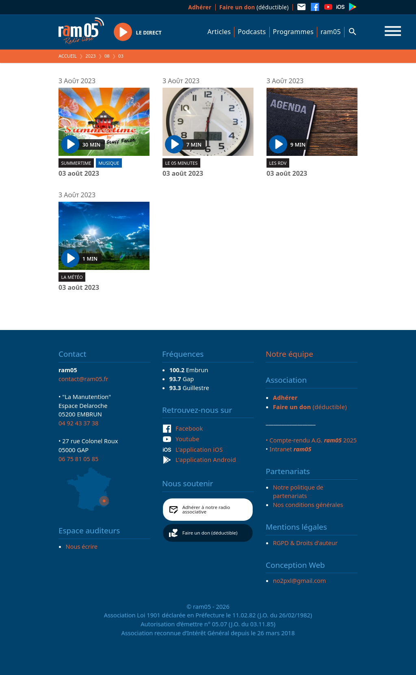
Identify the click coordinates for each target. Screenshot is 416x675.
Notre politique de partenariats (298, 491)
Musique (108, 163)
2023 (90, 56)
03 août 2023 (78, 173)
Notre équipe (289, 354)
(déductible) (254, 7)
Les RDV (277, 163)
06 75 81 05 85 (78, 459)
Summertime (76, 163)
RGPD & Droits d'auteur (305, 543)
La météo (71, 277)
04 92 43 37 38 (78, 423)
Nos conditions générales (308, 504)
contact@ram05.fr (83, 379)
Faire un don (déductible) (210, 533)
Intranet (290, 449)
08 (107, 56)
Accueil (67, 56)
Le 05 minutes (181, 163)
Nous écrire (82, 546)
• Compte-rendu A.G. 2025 (311, 440)
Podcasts (252, 31)
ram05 (331, 31)
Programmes (293, 31)
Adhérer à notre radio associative (206, 509)
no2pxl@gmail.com (299, 580)
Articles (219, 31)
